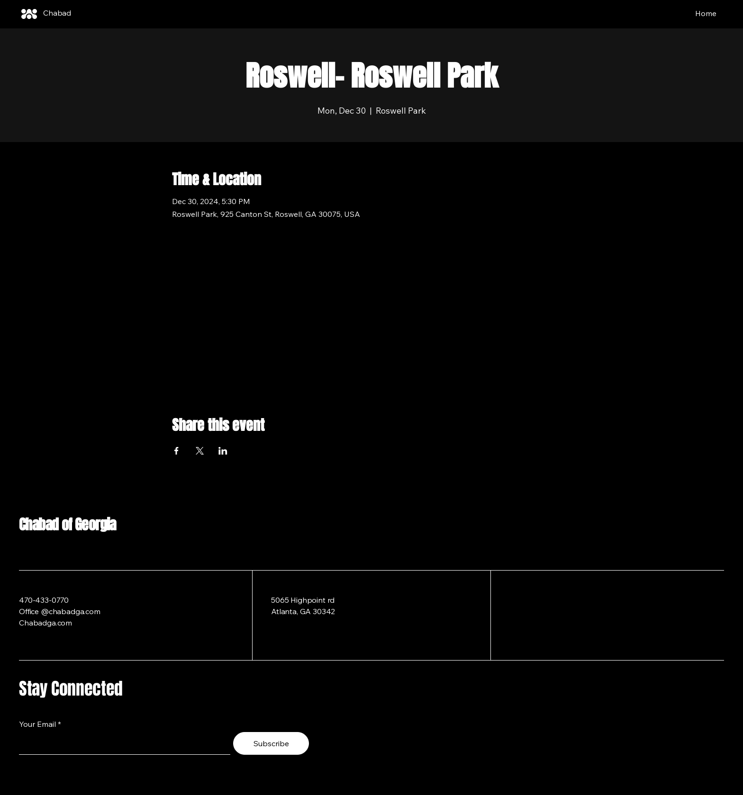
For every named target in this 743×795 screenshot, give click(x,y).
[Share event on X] (199, 451)
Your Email (37, 724)
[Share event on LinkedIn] (222, 451)
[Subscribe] (271, 743)
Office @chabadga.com (59, 611)
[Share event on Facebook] (176, 451)
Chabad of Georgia (67, 524)
